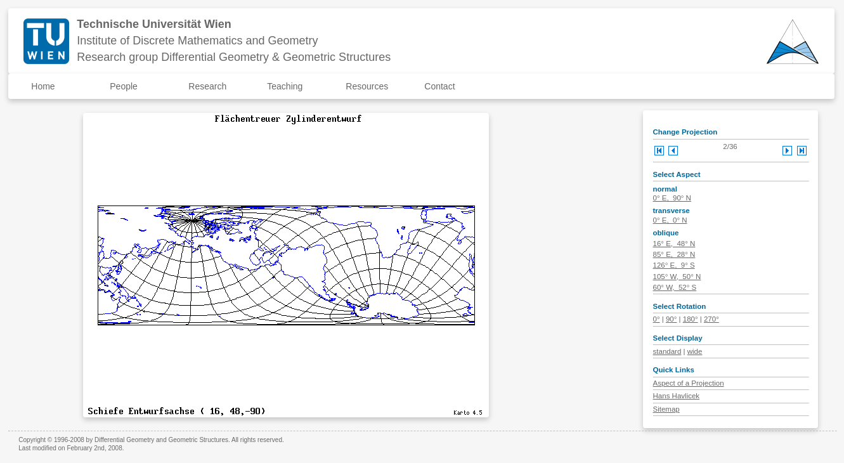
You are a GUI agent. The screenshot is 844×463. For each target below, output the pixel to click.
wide (695, 351)
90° (671, 319)
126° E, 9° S (674, 265)
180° (690, 319)
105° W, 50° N (677, 276)
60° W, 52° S (675, 287)
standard (667, 351)
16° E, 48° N (674, 243)
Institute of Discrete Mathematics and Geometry (197, 40)
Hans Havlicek (676, 396)
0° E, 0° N (670, 220)
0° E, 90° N (672, 198)
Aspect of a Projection (688, 383)
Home (43, 86)
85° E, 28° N (674, 254)
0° (656, 319)
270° (711, 319)
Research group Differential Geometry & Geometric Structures (234, 57)
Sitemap (666, 409)
